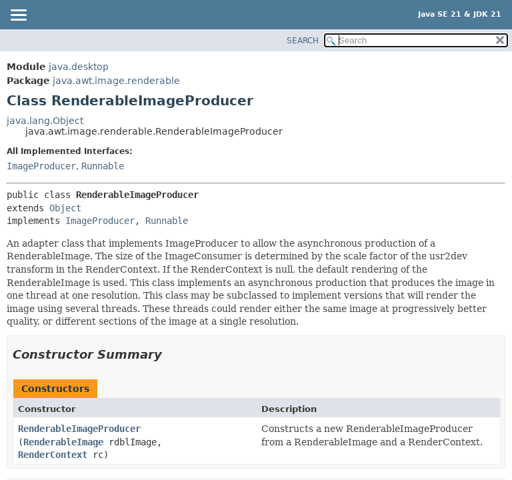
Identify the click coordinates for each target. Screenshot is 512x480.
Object (65, 208)
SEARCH (303, 40)
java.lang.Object (45, 120)
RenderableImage (63, 442)
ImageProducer (41, 166)
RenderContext (52, 454)
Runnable (102, 166)
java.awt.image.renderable (116, 80)
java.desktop (79, 66)
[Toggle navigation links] (18, 16)
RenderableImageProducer (79, 428)
